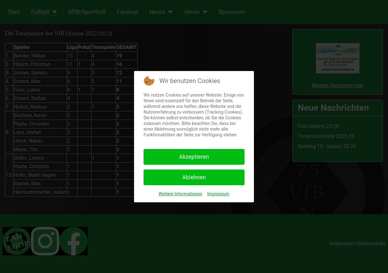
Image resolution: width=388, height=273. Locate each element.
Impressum (218, 193)
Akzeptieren (194, 156)
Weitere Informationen (180, 193)
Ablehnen (194, 177)
